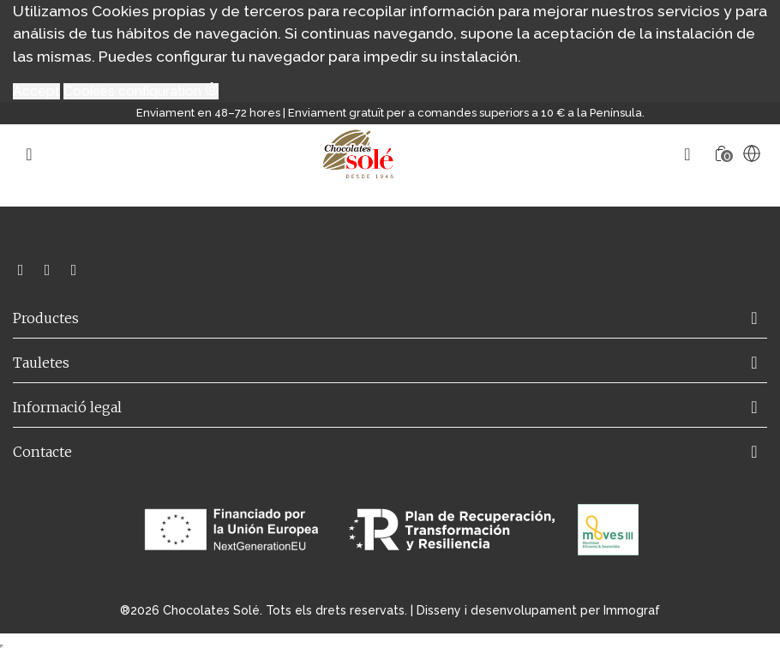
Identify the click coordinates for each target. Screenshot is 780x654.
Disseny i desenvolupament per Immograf (538, 610)
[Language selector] (751, 153)
